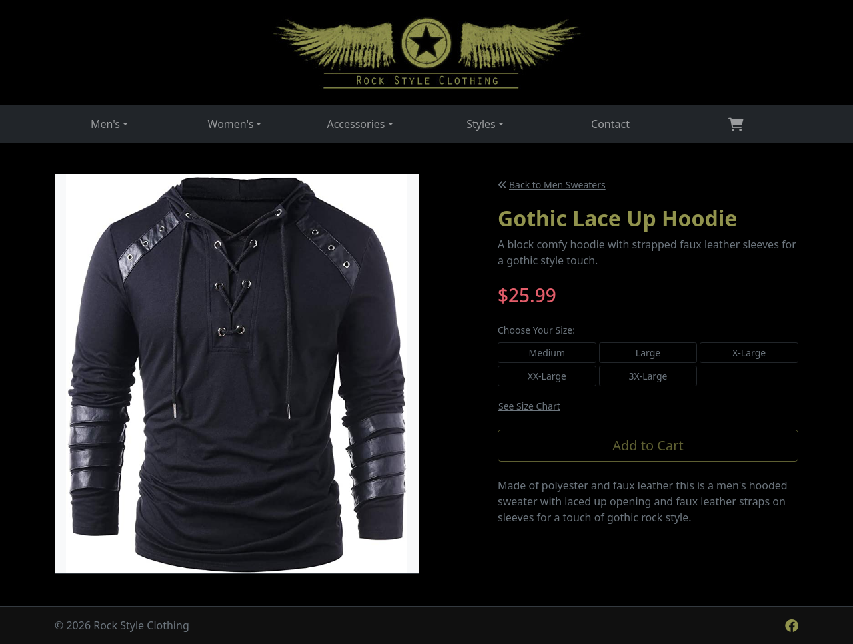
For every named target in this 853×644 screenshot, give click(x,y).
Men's (105, 124)
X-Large (749, 352)
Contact (610, 124)
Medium (547, 352)
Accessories (356, 124)
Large (648, 352)
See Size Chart (529, 406)
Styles (481, 124)
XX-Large (547, 376)
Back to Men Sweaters (552, 184)
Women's (231, 124)
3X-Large (647, 376)
